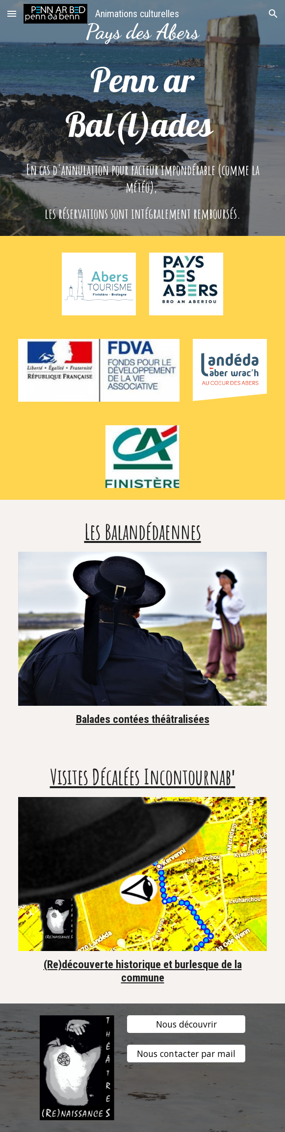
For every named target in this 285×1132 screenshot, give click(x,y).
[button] (12, 13)
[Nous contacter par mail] (186, 1053)
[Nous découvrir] (186, 1024)
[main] (142, 32)
